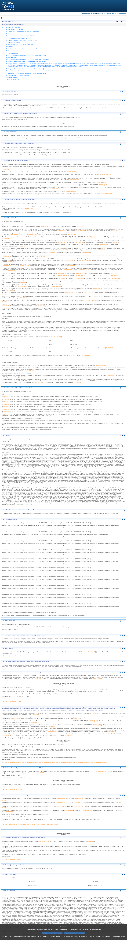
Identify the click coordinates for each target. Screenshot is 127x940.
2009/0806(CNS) (6, 305)
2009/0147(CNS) (80, 276)
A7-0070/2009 (77, 382)
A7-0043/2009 (79, 226)
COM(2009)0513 (61, 278)
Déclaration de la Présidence (16, 29)
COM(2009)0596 (70, 292)
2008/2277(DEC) (90, 237)
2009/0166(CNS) (88, 292)
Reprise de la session (14, 27)
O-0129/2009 (6, 411)
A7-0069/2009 (33, 722)
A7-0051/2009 (114, 242)
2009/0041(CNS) (32, 234)
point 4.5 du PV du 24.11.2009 (30, 762)
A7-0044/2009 (114, 230)
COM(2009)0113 (6, 265)
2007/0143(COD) (101, 182)
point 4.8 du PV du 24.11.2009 (81, 762)
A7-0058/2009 (11, 271)
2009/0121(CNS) (63, 250)
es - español (84, 13)
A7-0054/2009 (86, 252)
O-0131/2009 (6, 414)
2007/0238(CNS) (6, 256)
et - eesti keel (91, 13)
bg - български (82, 13)
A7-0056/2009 (11, 261)
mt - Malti (110, 13)
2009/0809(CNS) (88, 300)
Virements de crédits (14, 51)
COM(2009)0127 (14, 234)
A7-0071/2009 (41, 305)
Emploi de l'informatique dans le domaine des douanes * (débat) (26, 69)
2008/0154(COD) (55, 188)
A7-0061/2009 (116, 278)
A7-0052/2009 (21, 246)
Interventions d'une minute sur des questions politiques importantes (27, 55)
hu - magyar (108, 13)
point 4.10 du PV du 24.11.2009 (13, 824)
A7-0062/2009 (22, 282)
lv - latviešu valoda (104, 13)
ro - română (117, 13)
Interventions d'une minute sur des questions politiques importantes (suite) (28, 59)
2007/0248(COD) (74, 179)
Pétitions (10, 46)
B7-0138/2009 (109, 348)
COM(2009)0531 (62, 273)
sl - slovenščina (121, 13)
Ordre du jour (12, 57)
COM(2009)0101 (68, 260)
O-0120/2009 (6, 409)
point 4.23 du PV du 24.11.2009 (13, 789)
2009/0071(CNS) (80, 242)
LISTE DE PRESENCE (12, 79)
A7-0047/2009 (5, 238)
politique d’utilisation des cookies (99, 937)
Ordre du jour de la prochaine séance (18, 75)
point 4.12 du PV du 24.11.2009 (30, 824)
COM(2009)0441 (45, 250)
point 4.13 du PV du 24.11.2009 (49, 824)
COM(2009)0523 (62, 276)
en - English (95, 13)
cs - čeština (86, 13)
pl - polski (113, 13)
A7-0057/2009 (71, 265)
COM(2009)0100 (67, 269)
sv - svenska (125, 13)
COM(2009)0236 (61, 242)
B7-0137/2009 (57, 336)
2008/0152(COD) (70, 191)
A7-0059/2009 (113, 273)
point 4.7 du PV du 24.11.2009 (64, 762)
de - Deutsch (89, 13)
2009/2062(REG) (45, 226)
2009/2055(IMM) (51, 252)
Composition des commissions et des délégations (22, 36)
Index (4, 17)
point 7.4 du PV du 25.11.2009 (13, 859)
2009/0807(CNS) (97, 289)
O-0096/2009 (6, 396)
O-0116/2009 (6, 401)
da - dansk (88, 13)
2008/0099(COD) (103, 185)
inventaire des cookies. (119, 937)
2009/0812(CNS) (51, 311)
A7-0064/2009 (57, 286)
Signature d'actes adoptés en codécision (19, 38)
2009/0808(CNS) (22, 286)
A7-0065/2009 (10, 290)
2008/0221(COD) (107, 193)
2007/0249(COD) (106, 174)
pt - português (115, 13)
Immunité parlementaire (15, 34)
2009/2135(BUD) (80, 230)
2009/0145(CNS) (80, 278)
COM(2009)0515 (62, 230)
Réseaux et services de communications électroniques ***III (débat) (27, 61)
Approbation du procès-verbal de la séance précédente (23, 31)
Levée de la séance (13, 77)
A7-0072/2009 (85, 311)
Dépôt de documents (14, 42)
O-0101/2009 (6, 404)
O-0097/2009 (6, 399)
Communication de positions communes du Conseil (22, 40)
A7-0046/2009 (72, 234)
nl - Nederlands (112, 13)
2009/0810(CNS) (98, 296)
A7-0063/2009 (22, 377)
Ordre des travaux (13, 53)
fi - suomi (123, 13)
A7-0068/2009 (23, 298)
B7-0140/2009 (85, 355)
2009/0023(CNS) (113, 281)
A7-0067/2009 (10, 812)
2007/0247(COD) (6, 169)
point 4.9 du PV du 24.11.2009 (99, 762)
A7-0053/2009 (102, 250)
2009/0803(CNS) (104, 244)
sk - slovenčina (119, 13)
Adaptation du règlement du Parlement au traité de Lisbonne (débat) (27, 73)
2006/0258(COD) (71, 172)
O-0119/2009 (6, 406)
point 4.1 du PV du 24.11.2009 (13, 701)
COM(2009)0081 (95, 281)
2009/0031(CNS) (85, 269)
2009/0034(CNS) (86, 260)
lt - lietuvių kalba (106, 13)
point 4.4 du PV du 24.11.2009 (13, 762)
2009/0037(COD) (24, 265)
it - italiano (102, 13)
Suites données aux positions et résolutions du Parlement (24, 49)
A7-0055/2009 (41, 256)
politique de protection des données (75, 937)
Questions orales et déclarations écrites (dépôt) (21, 44)
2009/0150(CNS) (80, 273)
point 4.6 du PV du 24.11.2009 (47, 762)
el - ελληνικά (93, 13)
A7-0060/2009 (114, 276)
